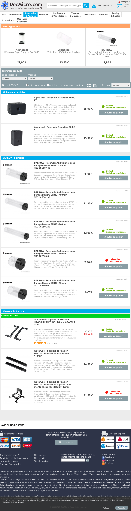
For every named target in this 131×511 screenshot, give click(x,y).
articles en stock (36, 85)
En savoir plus (18, 502)
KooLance (82, 488)
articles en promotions (61, 85)
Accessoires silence (122, 482)
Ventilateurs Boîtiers (64, 482)
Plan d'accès (39, 455)
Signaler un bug (41, 461)
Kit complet (50, 482)
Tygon (42, 490)
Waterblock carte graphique (104, 479)
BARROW (27, 488)
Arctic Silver (18, 488)
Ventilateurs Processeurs (104, 482)
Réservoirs (4, 482)
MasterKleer (106, 488)
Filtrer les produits (12, 70)
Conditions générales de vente (14, 458)
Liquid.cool (96, 488)
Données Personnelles (10, 464)
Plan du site (39, 458)
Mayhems (116, 488)
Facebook (108, 457)
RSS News (108, 463)
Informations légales (9, 461)
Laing (89, 488)
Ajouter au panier (114, 112)
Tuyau (11, 482)
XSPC (57, 490)
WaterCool (50, 490)
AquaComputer (6, 488)
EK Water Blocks (57, 488)
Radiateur (120, 479)
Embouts (41, 482)
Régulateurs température (16, 485)
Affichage (81, 85)
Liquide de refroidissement (26, 482)
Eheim (47, 488)
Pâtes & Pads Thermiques (83, 482)
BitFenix (35, 488)
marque (32, 74)
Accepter (122, 508)
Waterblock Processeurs (82, 479)
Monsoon (125, 488)
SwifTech (22, 490)
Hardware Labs (71, 488)
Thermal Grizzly (32, 490)
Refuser (106, 508)
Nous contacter (66, 442)
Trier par (106, 85)
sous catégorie (9, 74)
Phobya (14, 490)
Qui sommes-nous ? (9, 455)
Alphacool (126, 485)
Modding (31, 485)
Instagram (108, 460)
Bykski (41, 488)
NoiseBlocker (5, 490)
